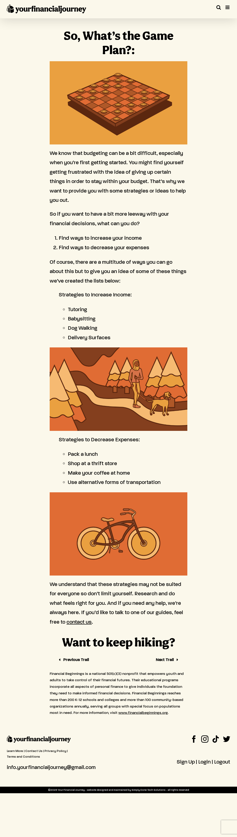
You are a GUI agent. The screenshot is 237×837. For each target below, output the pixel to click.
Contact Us (33, 751)
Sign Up (186, 762)
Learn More (15, 751)
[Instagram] (204, 739)
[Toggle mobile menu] (227, 7)
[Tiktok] (215, 739)
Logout (222, 762)
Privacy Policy (55, 751)
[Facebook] (194, 739)
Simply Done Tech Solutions (149, 789)
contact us (79, 622)
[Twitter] (226, 739)
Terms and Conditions (23, 757)
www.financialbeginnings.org (143, 712)
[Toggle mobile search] (218, 7)
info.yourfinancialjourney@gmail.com (51, 767)
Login (204, 762)
